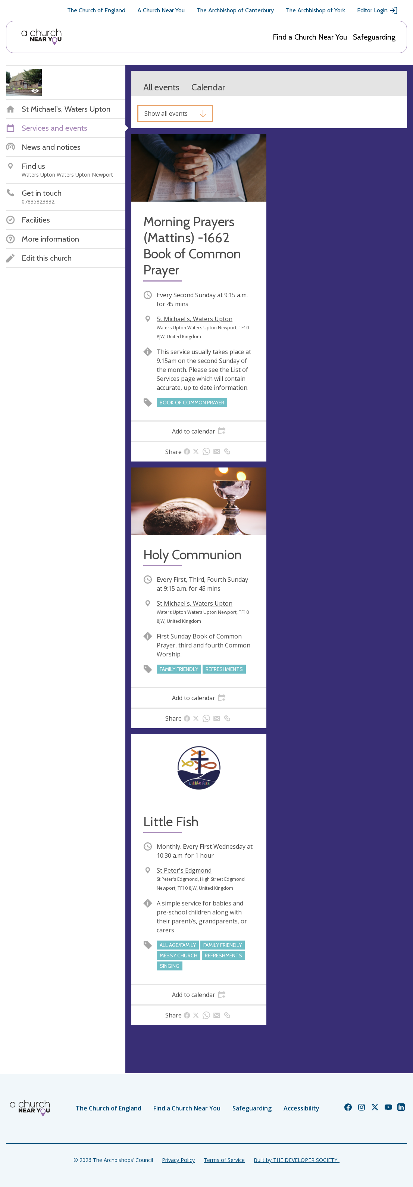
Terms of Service (224, 1159)
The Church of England (96, 10)
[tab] (198, 431)
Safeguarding (374, 36)
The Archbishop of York (315, 10)
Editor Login (377, 10)
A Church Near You (161, 10)
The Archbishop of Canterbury (235, 10)
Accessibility (301, 1108)
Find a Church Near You (310, 36)
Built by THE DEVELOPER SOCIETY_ (297, 1159)
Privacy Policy (178, 1159)
